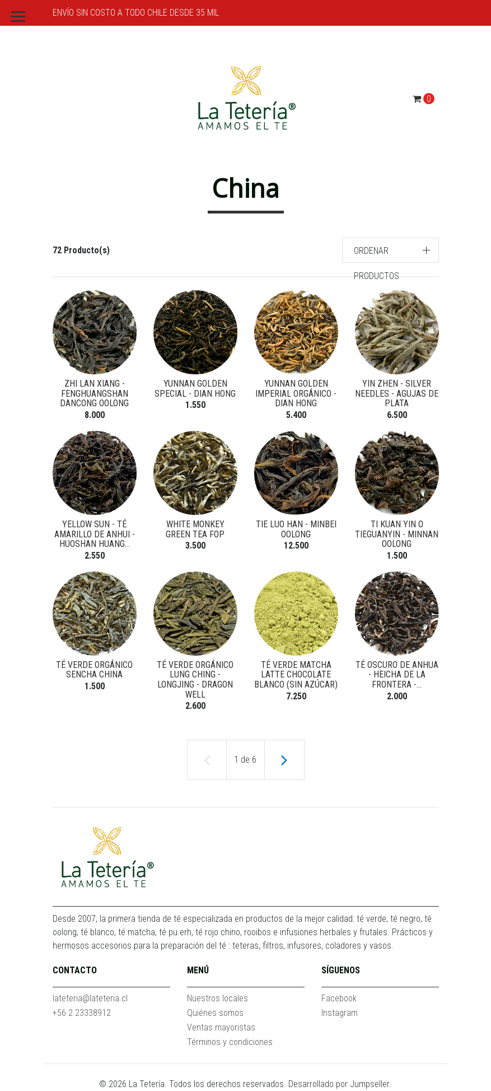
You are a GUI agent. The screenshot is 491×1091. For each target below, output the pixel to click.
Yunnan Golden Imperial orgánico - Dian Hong (295, 393)
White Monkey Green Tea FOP (195, 529)
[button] (390, 250)
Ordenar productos (376, 263)
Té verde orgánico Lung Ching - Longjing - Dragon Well (195, 680)
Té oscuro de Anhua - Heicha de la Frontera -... (397, 675)
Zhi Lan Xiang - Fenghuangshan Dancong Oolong (94, 393)
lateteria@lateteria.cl (90, 998)
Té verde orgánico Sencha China (94, 670)
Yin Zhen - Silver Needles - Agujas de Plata (396, 393)
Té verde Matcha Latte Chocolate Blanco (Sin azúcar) (296, 675)
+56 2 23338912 (82, 1013)
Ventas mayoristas (221, 1027)
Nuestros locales (217, 998)
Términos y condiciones (230, 1042)
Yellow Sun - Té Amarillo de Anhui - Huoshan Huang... (94, 534)
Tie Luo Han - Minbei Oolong (296, 529)
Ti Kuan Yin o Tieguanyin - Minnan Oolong (396, 534)
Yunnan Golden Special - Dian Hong (195, 388)
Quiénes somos (215, 1013)
